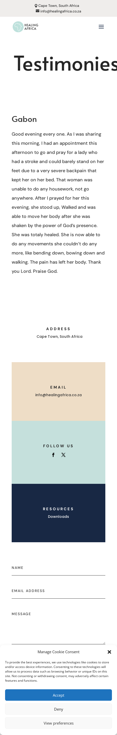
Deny (58, 709)
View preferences (59, 723)
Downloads (58, 516)
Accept (58, 695)
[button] (109, 651)
